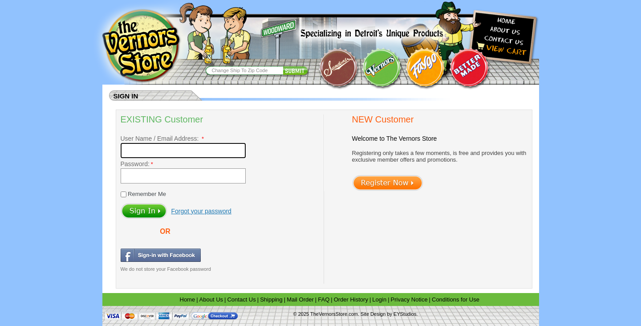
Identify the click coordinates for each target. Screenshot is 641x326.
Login (379, 299)
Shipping (271, 299)
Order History (351, 299)
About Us (211, 299)
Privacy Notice (409, 299)
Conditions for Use (455, 299)
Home (187, 299)
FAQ (323, 299)
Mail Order (300, 299)
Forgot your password (201, 211)
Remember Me (146, 194)
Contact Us (241, 299)
